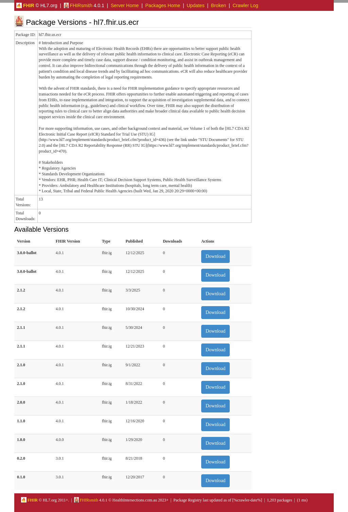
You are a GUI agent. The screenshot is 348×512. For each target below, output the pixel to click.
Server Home (125, 5)
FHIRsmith (78, 5)
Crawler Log (245, 5)
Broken (218, 5)
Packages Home (162, 5)
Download (215, 256)
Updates (196, 5)
